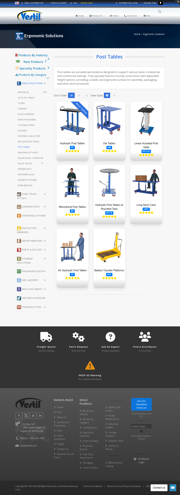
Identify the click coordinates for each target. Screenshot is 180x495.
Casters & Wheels (30, 298)
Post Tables (24, 147)
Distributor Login (126, 3)
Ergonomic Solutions (87, 434)
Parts (59, 430)
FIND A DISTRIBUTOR (32, 3)
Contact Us (63, 449)
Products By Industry (31, 55)
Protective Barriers (27, 230)
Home (137, 34)
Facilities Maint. (30, 289)
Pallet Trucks (25, 163)
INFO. (149, 15)
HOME (82, 15)
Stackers (22, 130)
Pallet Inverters (26, 114)
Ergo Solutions (30, 83)
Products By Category (30, 75)
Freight (60, 444)
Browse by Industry (86, 412)
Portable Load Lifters (29, 136)
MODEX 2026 (86, 3)
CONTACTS (132, 15)
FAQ (73, 3)
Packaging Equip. (30, 271)
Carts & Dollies (29, 250)
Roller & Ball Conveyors (30, 158)
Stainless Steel (29, 307)
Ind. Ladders (27, 280)
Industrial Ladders (111, 425)
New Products (33, 62)
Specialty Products (30, 68)
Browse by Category (86, 421)
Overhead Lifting (31, 216)
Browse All (32, 92)
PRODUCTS (98, 15)
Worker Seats (24, 169)
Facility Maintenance (112, 417)
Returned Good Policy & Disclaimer (124, 486)
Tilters (21, 103)
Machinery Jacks (26, 174)
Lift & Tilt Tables (26, 97)
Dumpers (22, 108)
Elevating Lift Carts (28, 152)
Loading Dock (28, 207)
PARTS (116, 15)
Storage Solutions (25, 260)
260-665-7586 (148, 3)
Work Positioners (27, 119)
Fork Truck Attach (27, 196)
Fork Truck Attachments (86, 456)
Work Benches (25, 185)
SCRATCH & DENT (57, 3)
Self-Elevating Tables (28, 141)
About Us (62, 417)
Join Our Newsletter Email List (141, 404)
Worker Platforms (27, 180)
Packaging (88, 462)
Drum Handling (29, 241)
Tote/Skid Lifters (26, 125)
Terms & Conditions (92, 486)
